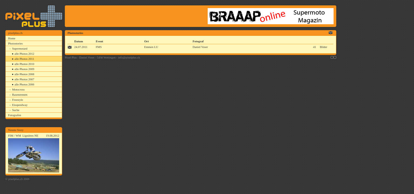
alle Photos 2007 (24, 79)
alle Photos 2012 (24, 53)
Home (11, 38)
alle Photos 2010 (24, 63)
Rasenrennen (19, 94)
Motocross (18, 89)
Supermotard (19, 48)
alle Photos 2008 (24, 74)
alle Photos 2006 (24, 84)
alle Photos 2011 (24, 58)
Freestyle (17, 99)
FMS (99, 46)
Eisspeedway (19, 104)
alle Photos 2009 (24, 69)
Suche (15, 110)
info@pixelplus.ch (129, 57)
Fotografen (14, 115)
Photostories (15, 43)
